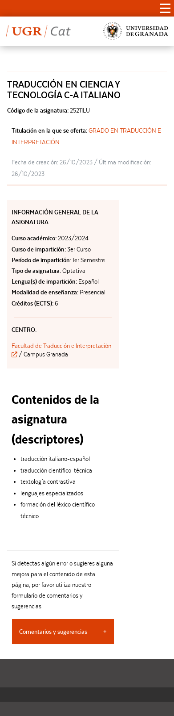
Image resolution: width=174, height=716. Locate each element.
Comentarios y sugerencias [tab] (53, 631)
